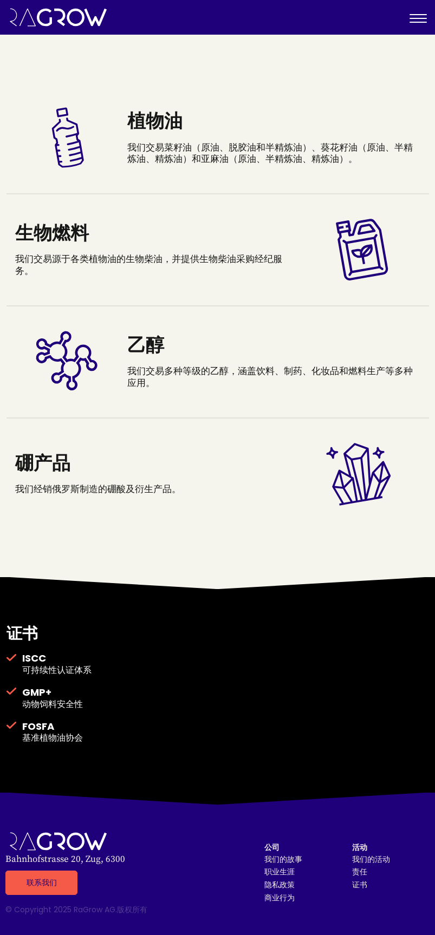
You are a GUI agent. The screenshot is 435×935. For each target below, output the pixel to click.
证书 (359, 885)
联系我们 (42, 882)
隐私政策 (279, 885)
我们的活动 (371, 859)
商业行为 (279, 898)
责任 (359, 872)
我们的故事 (283, 859)
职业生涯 (279, 872)
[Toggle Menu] (418, 17)
